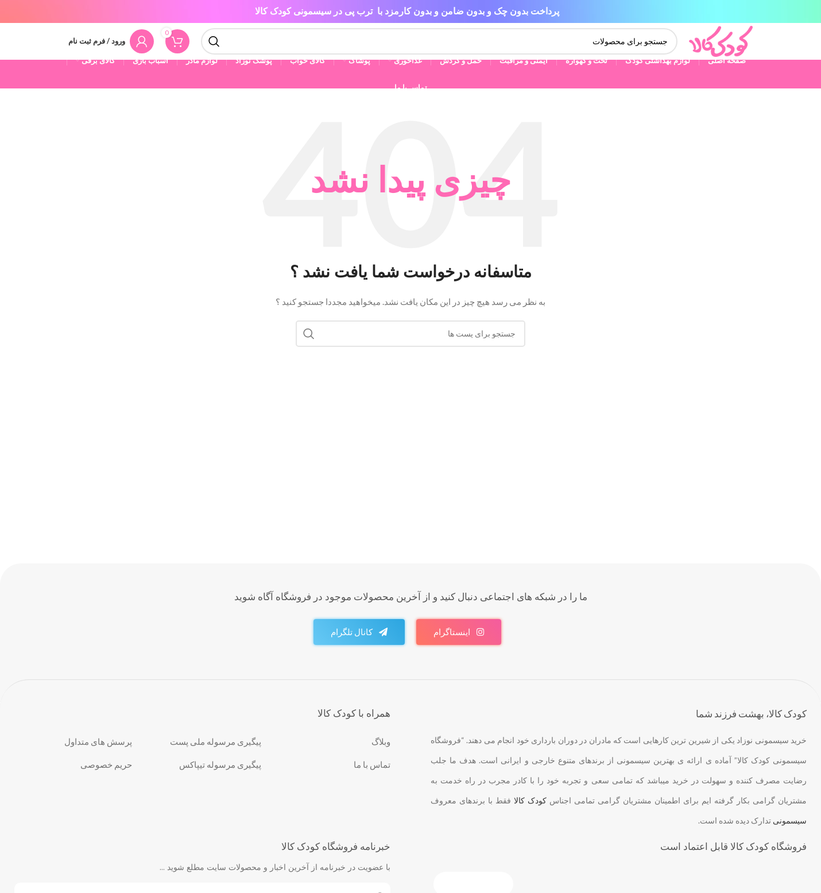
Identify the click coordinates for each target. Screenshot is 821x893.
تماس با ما (372, 780)
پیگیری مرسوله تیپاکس (220, 780)
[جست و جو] (438, 49)
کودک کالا (530, 816)
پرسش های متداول (98, 757)
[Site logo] (720, 48)
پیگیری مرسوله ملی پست (215, 757)
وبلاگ (380, 757)
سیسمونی (790, 836)
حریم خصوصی (106, 780)
